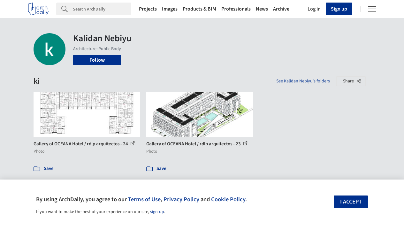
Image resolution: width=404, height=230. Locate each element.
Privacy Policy (181, 199)
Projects (148, 9)
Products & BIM (199, 9)
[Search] (102, 9)
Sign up (339, 8)
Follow (97, 60)
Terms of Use (144, 199)
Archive (281, 9)
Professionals (236, 9)
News (262, 9)
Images (170, 9)
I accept (351, 202)
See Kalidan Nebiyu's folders (303, 81)
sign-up (157, 212)
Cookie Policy (228, 199)
